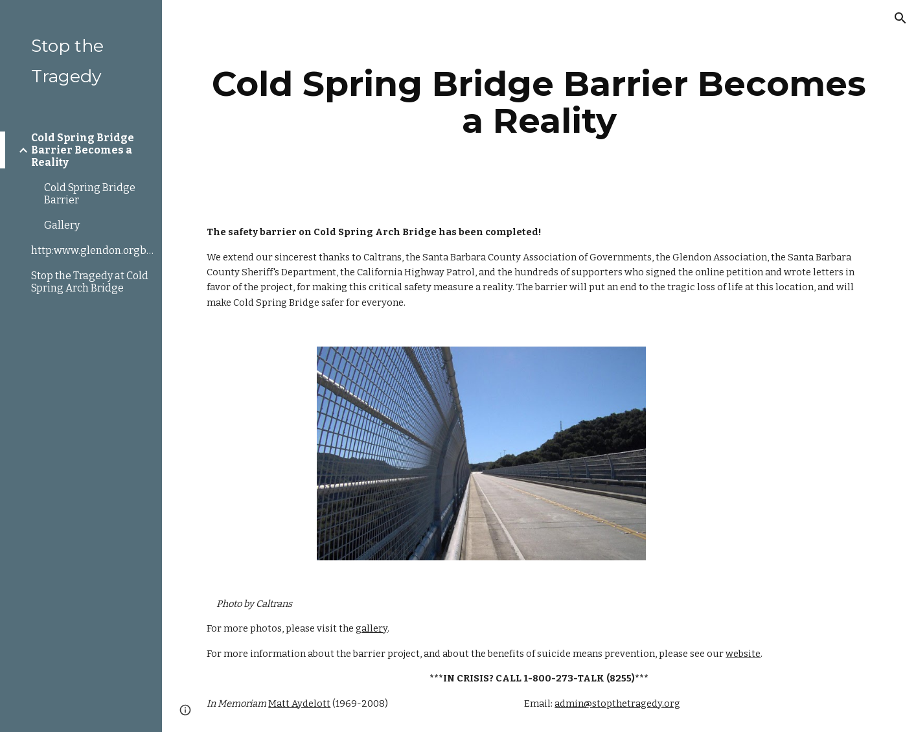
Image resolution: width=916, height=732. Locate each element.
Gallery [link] (62, 225)
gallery (371, 628)
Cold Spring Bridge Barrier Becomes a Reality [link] (82, 150)
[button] (900, 18)
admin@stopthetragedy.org (617, 703)
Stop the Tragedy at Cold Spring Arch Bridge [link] (89, 281)
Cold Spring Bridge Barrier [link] (89, 193)
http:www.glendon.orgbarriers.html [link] (92, 250)
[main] (538, 102)
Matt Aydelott (299, 703)
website (743, 653)
